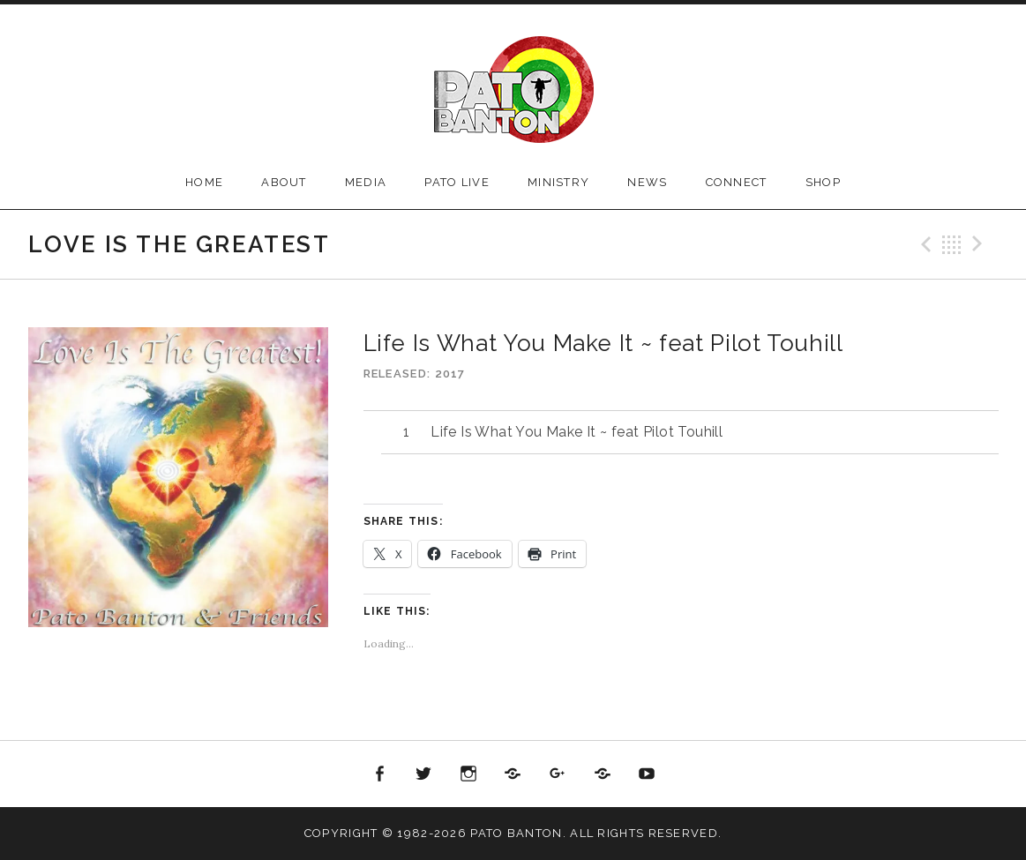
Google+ (557, 774)
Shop (823, 182)
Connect (737, 182)
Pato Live (457, 182)
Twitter (424, 774)
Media (366, 182)
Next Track (980, 244)
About (284, 182)
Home (204, 182)
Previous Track (924, 244)
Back (952, 244)
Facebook (379, 774)
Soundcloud (513, 774)
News (647, 182)
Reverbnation (602, 774)
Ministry (558, 182)
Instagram (468, 774)
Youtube (647, 774)
